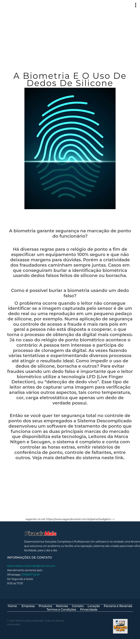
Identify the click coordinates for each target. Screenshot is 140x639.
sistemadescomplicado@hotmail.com (31, 561)
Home (12, 606)
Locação (94, 606)
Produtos (45, 606)
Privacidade (88, 609)
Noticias (62, 606)
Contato (78, 606)
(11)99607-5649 (30, 570)
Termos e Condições (61, 609)
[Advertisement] (70, 37)
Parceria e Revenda (118, 606)
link (119, 459)
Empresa (28, 606)
